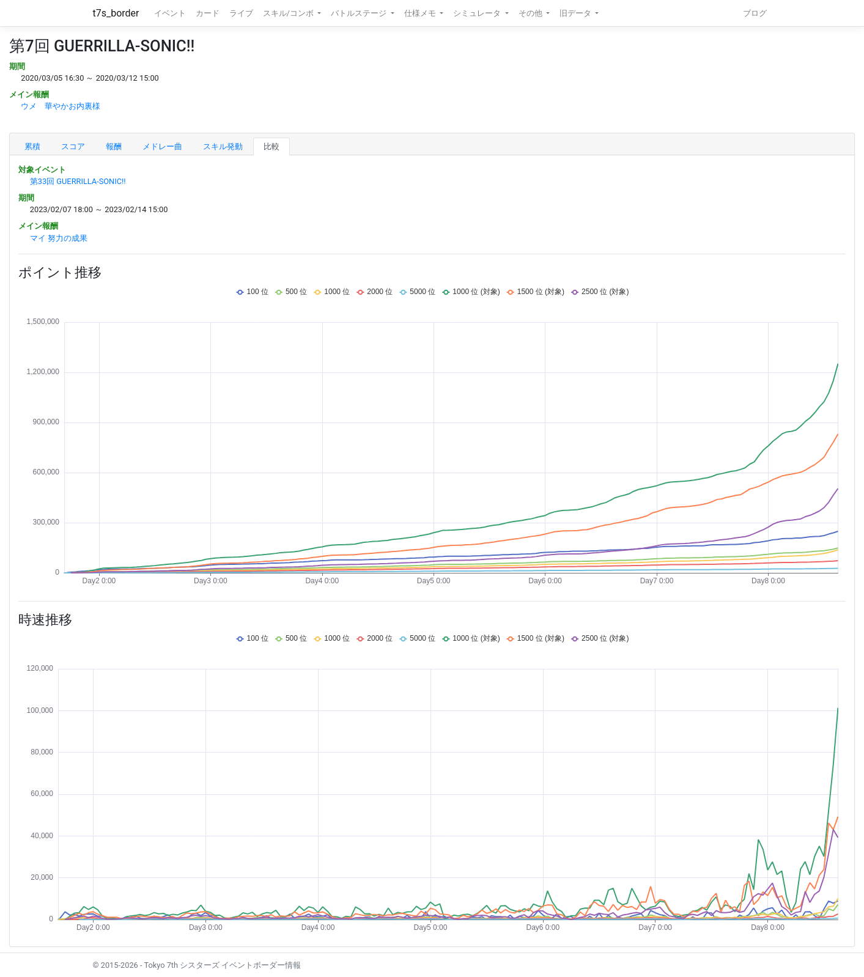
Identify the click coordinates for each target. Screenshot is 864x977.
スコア (73, 146)
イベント (170, 13)
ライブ (241, 13)
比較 (271, 146)
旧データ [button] (576, 13)
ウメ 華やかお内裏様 (60, 106)
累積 (32, 146)
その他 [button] (531, 13)
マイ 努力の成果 (58, 238)
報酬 (114, 146)
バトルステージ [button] (359, 13)
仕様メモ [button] (421, 13)
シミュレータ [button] (478, 13)
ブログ (755, 13)
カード (208, 13)
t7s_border (116, 13)
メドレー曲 (162, 146)
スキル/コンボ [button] (289, 13)
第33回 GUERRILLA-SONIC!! (78, 181)
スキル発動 (223, 146)
